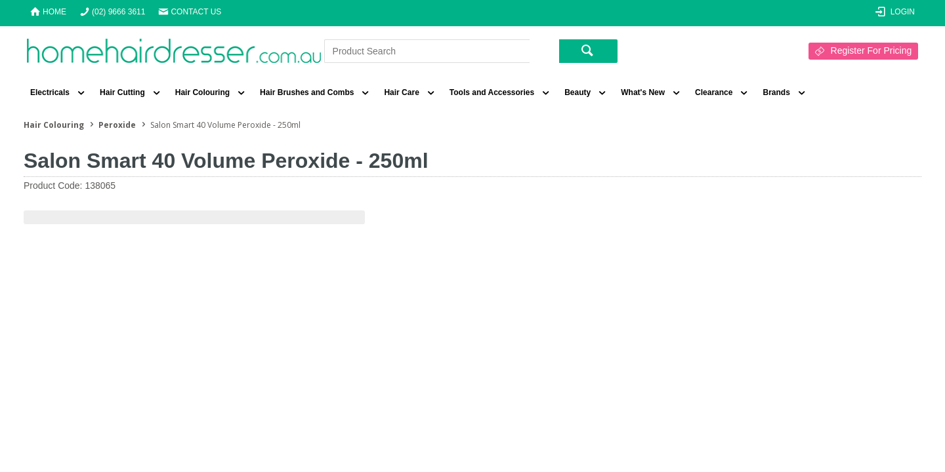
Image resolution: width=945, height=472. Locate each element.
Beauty (577, 92)
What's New (643, 92)
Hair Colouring (202, 92)
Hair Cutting (122, 92)
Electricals (50, 92)
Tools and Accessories (492, 92)
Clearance (713, 92)
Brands (776, 92)
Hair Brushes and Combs (307, 92)
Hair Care (401, 92)
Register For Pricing (871, 50)
